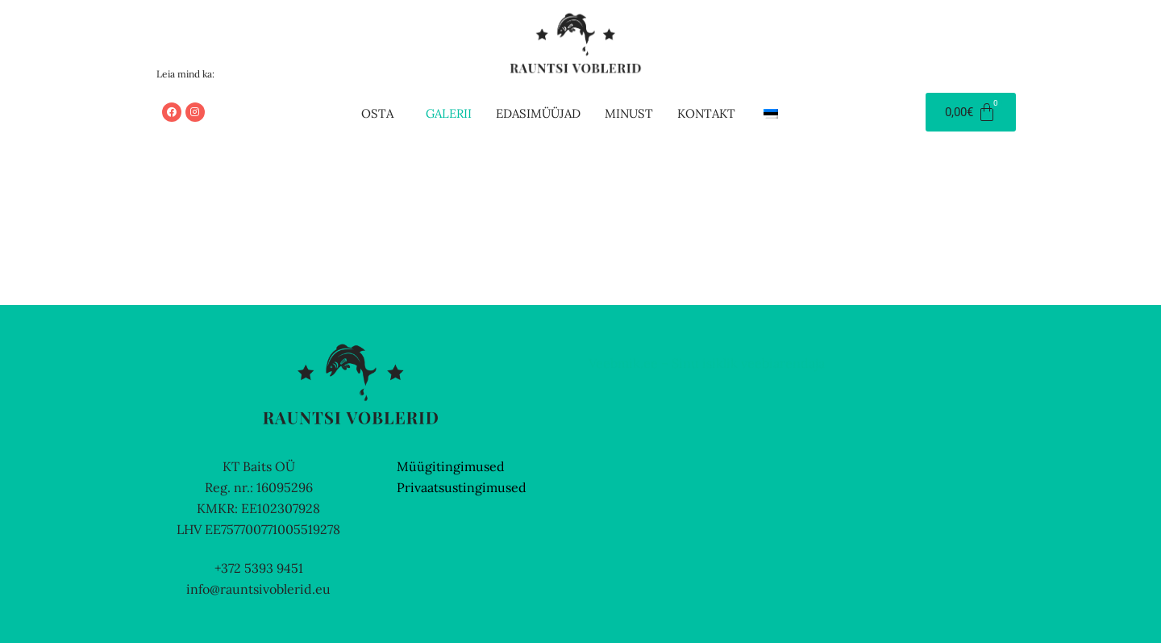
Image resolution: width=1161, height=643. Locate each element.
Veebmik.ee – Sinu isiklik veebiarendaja (707, 363)
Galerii (449, 113)
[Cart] (971, 112)
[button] (381, 113)
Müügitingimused (451, 466)
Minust (629, 113)
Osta (377, 113)
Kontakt (706, 113)
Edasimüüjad (538, 113)
